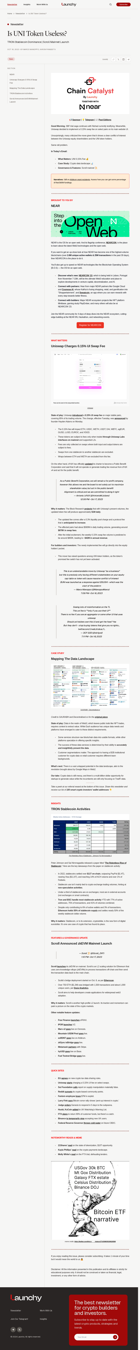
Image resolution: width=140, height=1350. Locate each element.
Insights (43, 1319)
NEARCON (111, 243)
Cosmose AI (67, 289)
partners (72, 1047)
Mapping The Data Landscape (22, 88)
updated (89, 464)
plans (65, 1114)
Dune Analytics (81, 988)
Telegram (89, 120)
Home (9, 13)
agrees (64, 1078)
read (70, 1145)
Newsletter (20, 13)
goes (68, 1029)
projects (88, 509)
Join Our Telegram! (19, 1319)
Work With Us (46, 1310)
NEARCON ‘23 (85, 275)
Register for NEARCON (90, 325)
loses (78, 1096)
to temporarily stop (75, 1118)
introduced (77, 415)
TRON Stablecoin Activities (21, 93)
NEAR (12, 74)
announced (119, 418)
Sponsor (76, 120)
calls (75, 1087)
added (75, 1109)
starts (69, 1083)
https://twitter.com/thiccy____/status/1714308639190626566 (95, 1242)
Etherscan (109, 980)
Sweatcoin (85, 293)
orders (68, 1105)
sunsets (68, 1092)
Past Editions (105, 120)
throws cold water (92, 1123)
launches (61, 966)
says (70, 1101)
